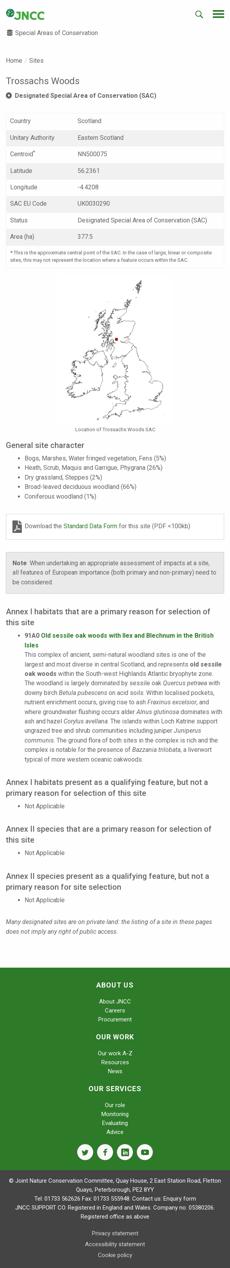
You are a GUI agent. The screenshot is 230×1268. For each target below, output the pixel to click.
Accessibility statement (115, 1244)
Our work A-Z (115, 1053)
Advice (115, 1132)
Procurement (115, 1019)
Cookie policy (115, 1255)
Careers (115, 1010)
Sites (36, 60)
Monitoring (115, 1114)
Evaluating (115, 1123)
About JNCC (115, 1001)
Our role (115, 1105)
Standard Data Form (91, 526)
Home (14, 60)
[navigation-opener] (218, 14)
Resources (115, 1062)
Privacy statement (115, 1233)
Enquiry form (179, 1198)
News (115, 1071)
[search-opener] (199, 14)
